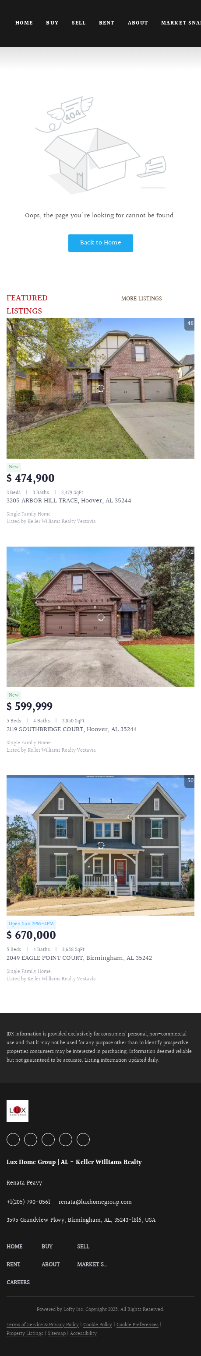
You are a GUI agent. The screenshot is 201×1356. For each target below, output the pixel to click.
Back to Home (100, 242)
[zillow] (48, 1139)
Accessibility (83, 1334)
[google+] (83, 1139)
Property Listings (25, 1334)
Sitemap (57, 1334)
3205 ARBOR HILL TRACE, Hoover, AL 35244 (69, 500)
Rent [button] (106, 23)
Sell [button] (79, 23)
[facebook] (13, 1139)
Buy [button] (52, 23)
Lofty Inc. (73, 1310)
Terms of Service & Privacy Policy (43, 1325)
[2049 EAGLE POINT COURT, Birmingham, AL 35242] (100, 845)
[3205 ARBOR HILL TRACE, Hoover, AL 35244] (100, 388)
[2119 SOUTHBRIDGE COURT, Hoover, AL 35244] (100, 617)
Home (24, 23)
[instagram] (65, 1139)
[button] (24, 1247)
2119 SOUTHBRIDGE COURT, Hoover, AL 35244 (72, 729)
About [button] (138, 23)
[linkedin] (30, 1139)
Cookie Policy (97, 1325)
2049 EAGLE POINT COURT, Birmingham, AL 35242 (79, 958)
